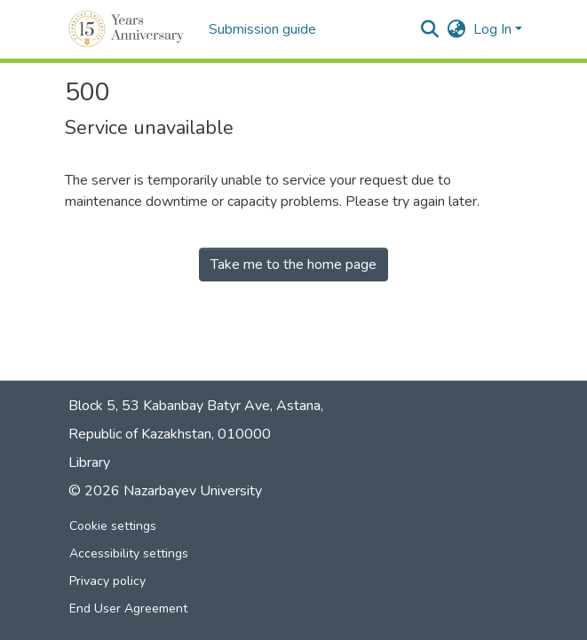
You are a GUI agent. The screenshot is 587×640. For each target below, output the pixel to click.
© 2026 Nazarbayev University (165, 491)
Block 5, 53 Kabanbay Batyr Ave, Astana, (195, 405)
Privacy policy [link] (107, 581)
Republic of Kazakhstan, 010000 (169, 434)
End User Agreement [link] (128, 608)
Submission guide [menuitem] (262, 29)
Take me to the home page (293, 264)
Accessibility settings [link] (128, 553)
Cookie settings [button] (112, 526)
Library (89, 462)
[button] (128, 29)
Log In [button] (494, 29)
